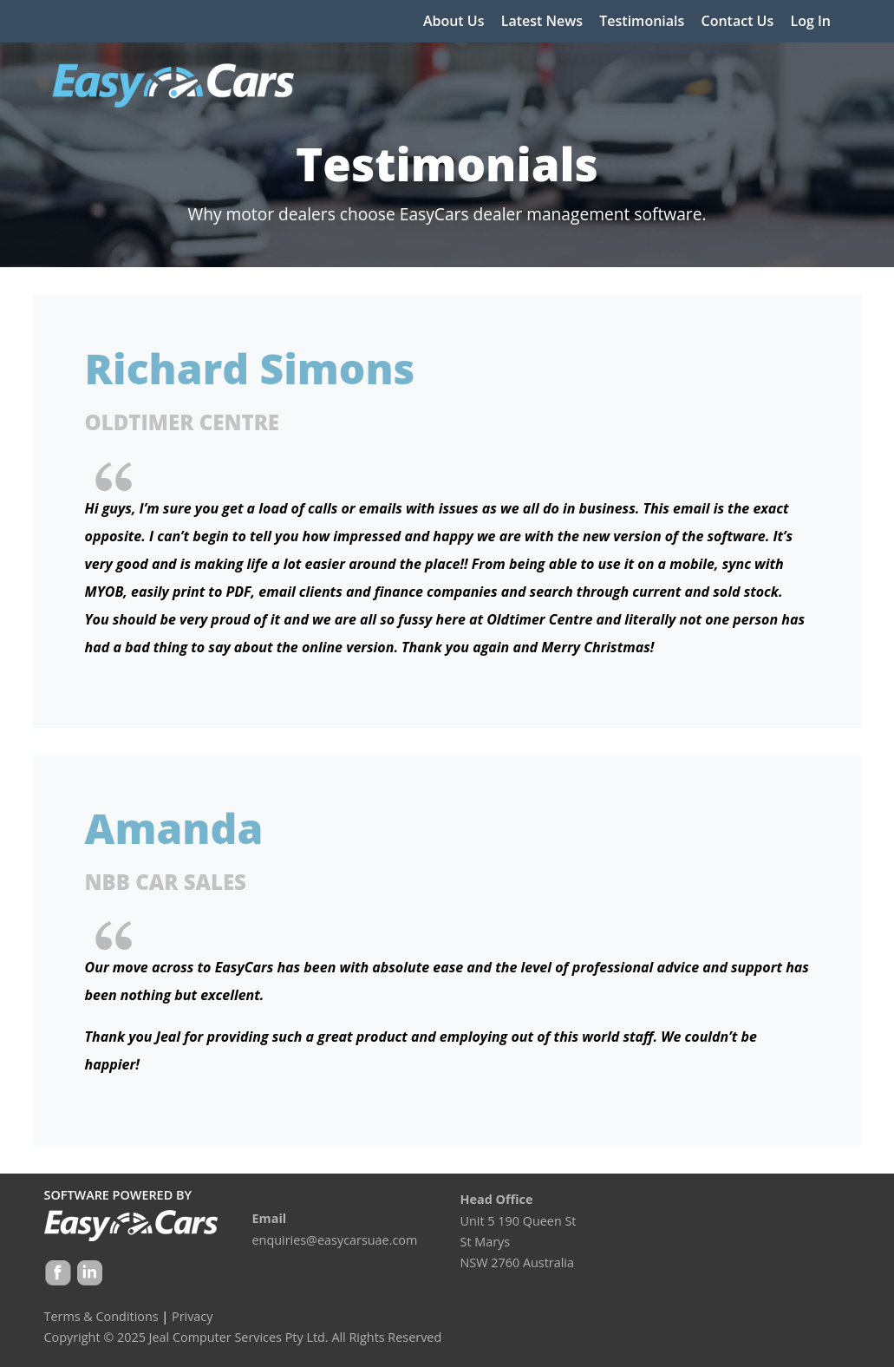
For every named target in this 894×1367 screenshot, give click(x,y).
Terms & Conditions (101, 1316)
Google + (88, 1274)
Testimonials (641, 20)
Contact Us (737, 20)
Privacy (192, 1316)
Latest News (542, 20)
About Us (454, 20)
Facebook (58, 1274)
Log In (810, 20)
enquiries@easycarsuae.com (335, 1240)
